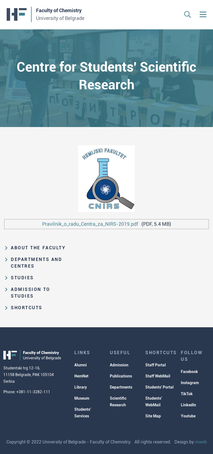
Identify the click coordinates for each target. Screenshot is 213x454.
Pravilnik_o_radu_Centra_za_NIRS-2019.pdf (90, 224)
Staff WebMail (157, 376)
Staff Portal (155, 365)
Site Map (153, 416)
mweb (201, 442)
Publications (121, 376)
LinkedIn (188, 405)
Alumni (80, 365)
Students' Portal (159, 387)
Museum (81, 398)
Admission (119, 365)
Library (80, 387)
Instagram (190, 383)
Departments (121, 387)
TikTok (187, 394)
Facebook (189, 371)
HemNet (81, 376)
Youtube (188, 416)
